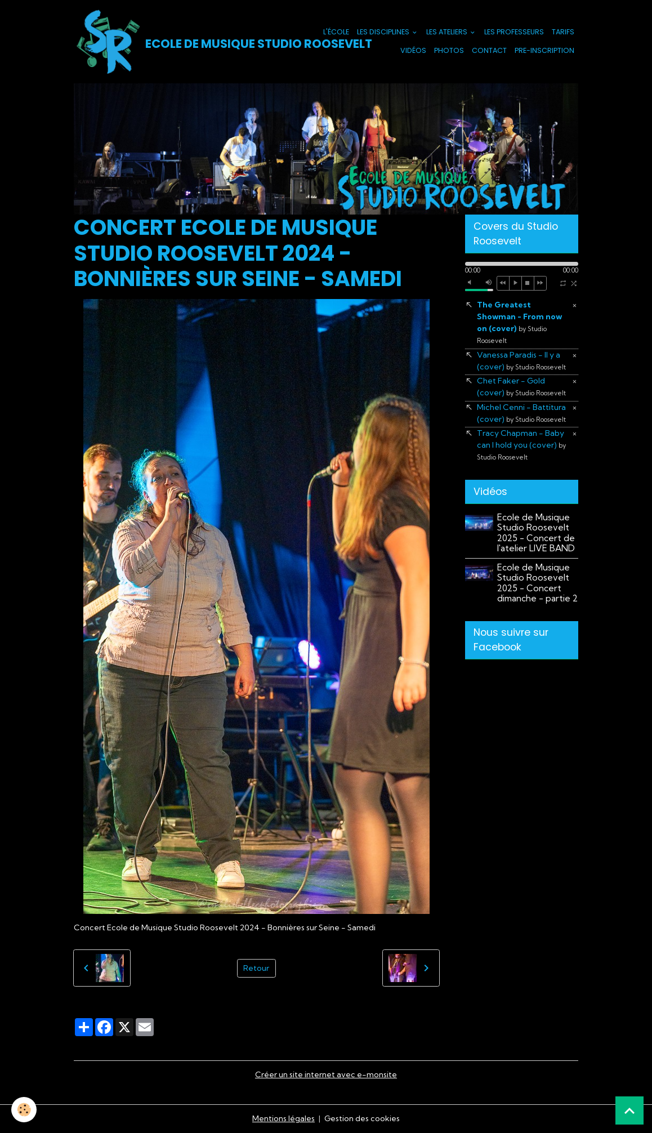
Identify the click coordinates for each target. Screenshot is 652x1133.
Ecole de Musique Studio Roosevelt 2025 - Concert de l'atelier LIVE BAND (536, 533)
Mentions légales (283, 1118)
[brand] (189, 41)
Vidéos (413, 50)
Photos (449, 50)
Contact (489, 50)
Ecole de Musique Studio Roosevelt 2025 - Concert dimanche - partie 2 (537, 583)
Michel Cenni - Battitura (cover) (521, 413)
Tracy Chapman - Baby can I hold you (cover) (521, 444)
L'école (336, 32)
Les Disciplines (384, 32)
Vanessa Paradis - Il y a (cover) (521, 361)
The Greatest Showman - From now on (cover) (519, 322)
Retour (256, 968)
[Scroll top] (629, 1110)
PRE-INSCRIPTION (544, 50)
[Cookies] (24, 1109)
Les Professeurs (514, 32)
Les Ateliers (447, 32)
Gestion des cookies (362, 1118)
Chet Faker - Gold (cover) (521, 387)
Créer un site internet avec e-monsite (326, 1074)
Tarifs (563, 32)
